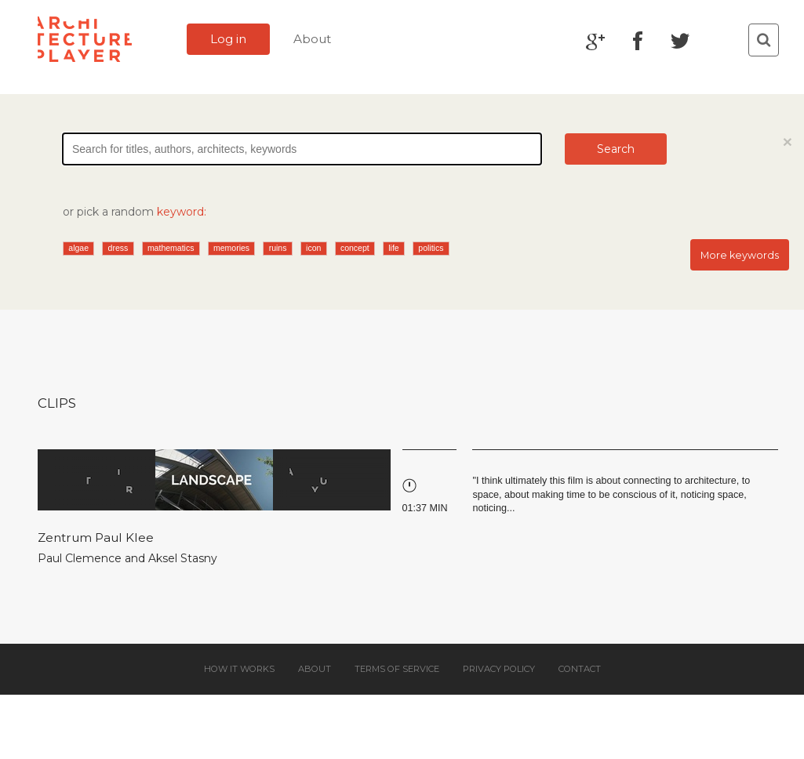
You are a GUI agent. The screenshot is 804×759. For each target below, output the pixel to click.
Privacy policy (499, 668)
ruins (278, 247)
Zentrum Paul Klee (96, 537)
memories (231, 247)
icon (313, 247)
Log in (228, 38)
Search (616, 149)
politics (430, 247)
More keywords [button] (739, 255)
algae (78, 247)
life (393, 247)
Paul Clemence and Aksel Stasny (127, 558)
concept (354, 247)
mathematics (171, 247)
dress (118, 247)
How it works (239, 668)
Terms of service (397, 668)
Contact (579, 668)
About (312, 38)
